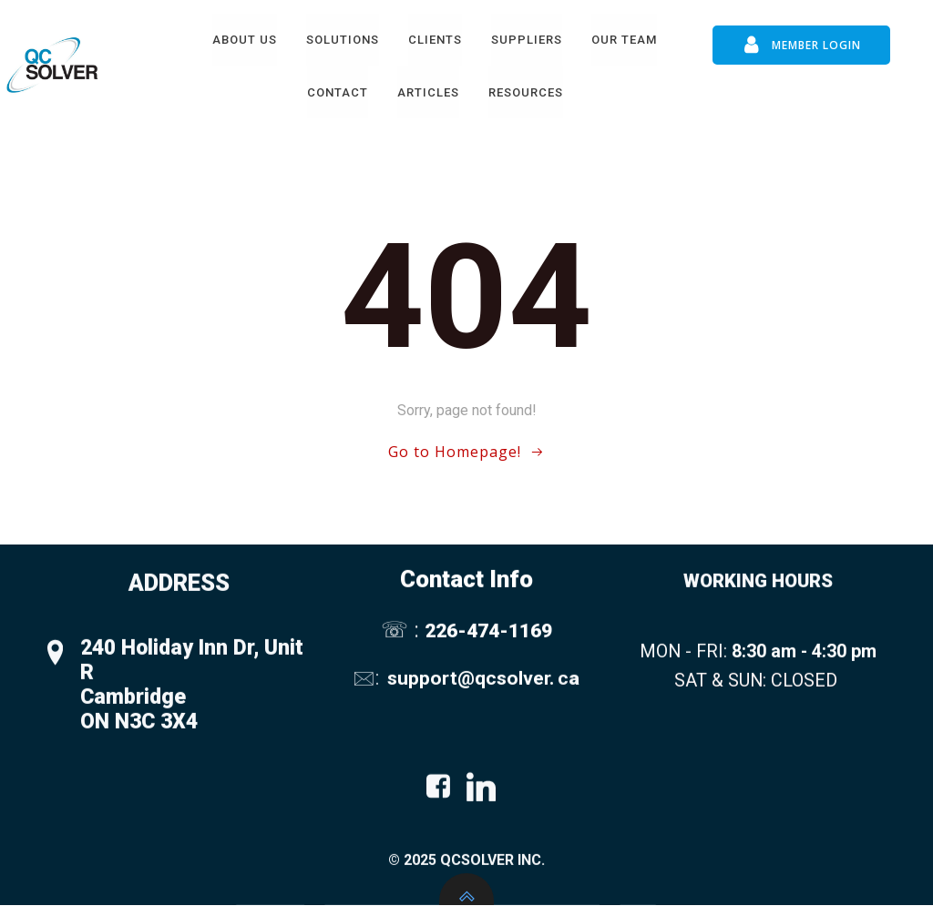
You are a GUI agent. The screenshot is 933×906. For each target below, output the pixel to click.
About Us (244, 39)
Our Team (624, 39)
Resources (525, 92)
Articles (428, 92)
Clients (435, 39)
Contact (337, 92)
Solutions (342, 39)
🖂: (368, 683)
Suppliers (526, 39)
